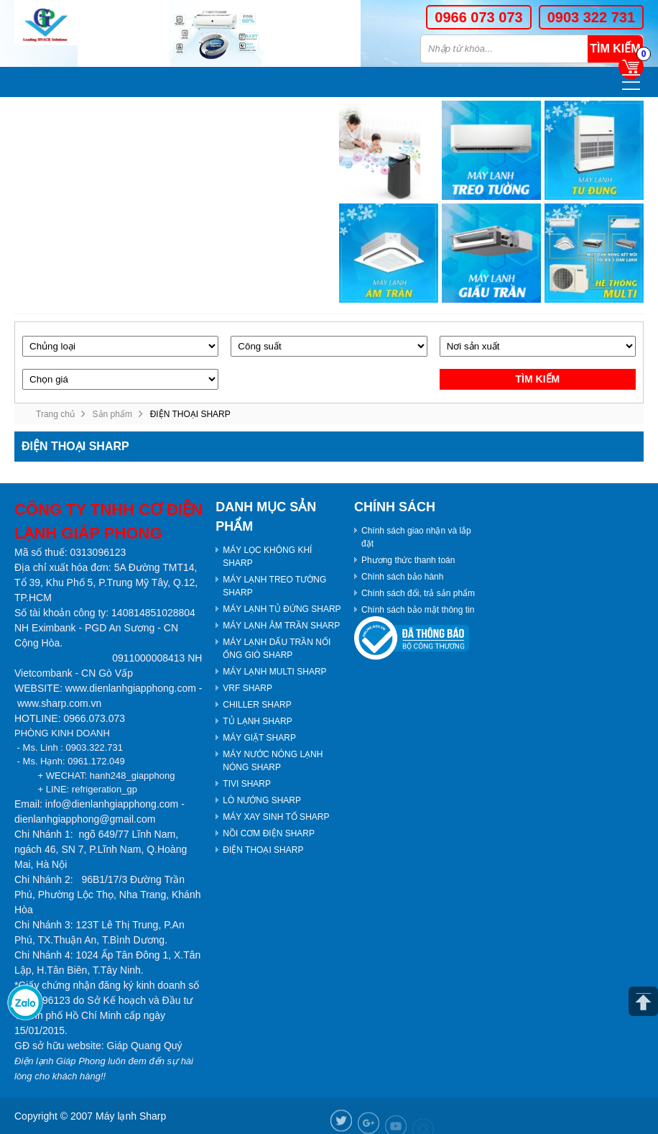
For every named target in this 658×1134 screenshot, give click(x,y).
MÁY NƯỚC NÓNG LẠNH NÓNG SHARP (273, 760)
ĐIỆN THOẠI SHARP (263, 850)
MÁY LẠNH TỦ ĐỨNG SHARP (281, 609)
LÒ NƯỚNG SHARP (262, 800)
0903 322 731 (591, 17)
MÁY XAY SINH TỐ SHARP (276, 817)
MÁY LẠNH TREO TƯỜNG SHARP (274, 586)
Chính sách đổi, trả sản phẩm (418, 593)
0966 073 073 (478, 17)
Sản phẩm (112, 414)
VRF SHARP (247, 688)
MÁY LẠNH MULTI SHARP (274, 672)
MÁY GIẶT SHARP (259, 738)
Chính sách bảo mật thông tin (417, 610)
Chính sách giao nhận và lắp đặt (416, 537)
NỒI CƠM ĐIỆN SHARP (269, 833)
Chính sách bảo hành (402, 577)
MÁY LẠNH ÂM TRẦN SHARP (281, 626)
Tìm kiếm (615, 48)
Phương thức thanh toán (408, 560)
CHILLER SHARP (257, 705)
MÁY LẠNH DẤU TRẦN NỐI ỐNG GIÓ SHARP (276, 648)
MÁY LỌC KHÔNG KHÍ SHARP (267, 556)
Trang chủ (55, 414)
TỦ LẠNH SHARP (257, 721)
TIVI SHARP (247, 784)
